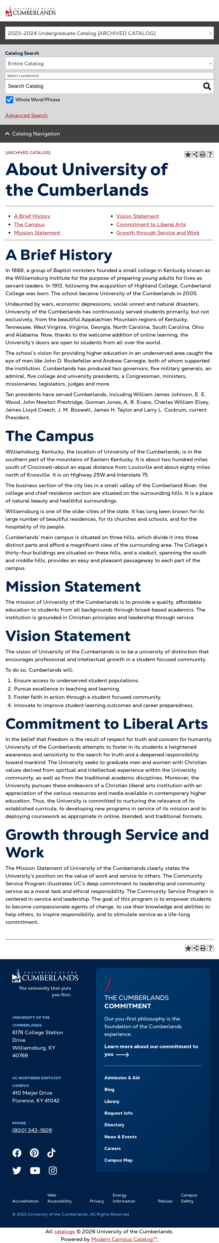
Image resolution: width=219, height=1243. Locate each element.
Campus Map (118, 1160)
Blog (109, 1089)
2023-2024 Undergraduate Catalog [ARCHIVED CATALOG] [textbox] (82, 33)
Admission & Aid (122, 1078)
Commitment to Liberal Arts (151, 224)
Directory (114, 1125)
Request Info (118, 1113)
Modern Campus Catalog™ (124, 1239)
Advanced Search (26, 115)
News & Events (120, 1137)
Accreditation (25, 1201)
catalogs (64, 1231)
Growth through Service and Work (158, 232)
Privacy (97, 1201)
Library (111, 1101)
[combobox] (109, 33)
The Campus (29, 224)
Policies (165, 1201)
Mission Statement (37, 232)
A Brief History (32, 216)
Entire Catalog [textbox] (26, 63)
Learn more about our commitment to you (151, 1050)
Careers (112, 1148)
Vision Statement (137, 216)
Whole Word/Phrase (37, 100)
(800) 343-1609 (32, 1130)
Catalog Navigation (36, 133)
